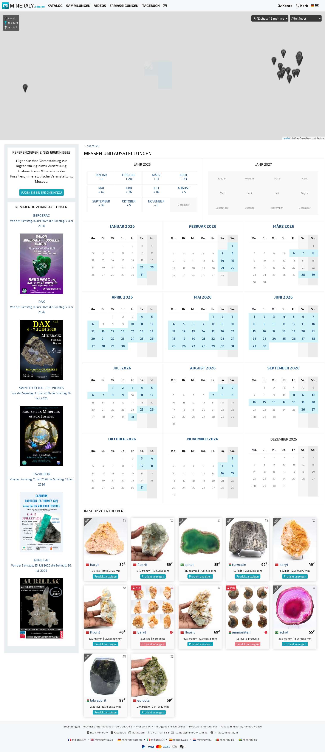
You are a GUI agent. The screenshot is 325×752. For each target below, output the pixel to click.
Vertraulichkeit (124, 726)
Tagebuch (93, 146)
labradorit (96, 700)
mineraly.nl (202, 739)
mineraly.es (179, 739)
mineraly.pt (224, 739)
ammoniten (239, 632)
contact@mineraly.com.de (191, 732)
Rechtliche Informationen (98, 726)
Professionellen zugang (203, 726)
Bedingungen (71, 726)
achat (187, 564)
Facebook (118, 732)
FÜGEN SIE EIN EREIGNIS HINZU (41, 192)
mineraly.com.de (130, 739)
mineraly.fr (77, 739)
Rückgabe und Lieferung (170, 726)
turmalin (237, 564)
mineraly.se (247, 739)
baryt (92, 564)
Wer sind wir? (144, 726)
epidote (141, 700)
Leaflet (286, 138)
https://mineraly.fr (226, 732)
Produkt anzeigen (105, 576)
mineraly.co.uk (102, 739)
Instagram (136, 732)
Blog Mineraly (97, 732)
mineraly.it (156, 739)
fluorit (140, 564)
